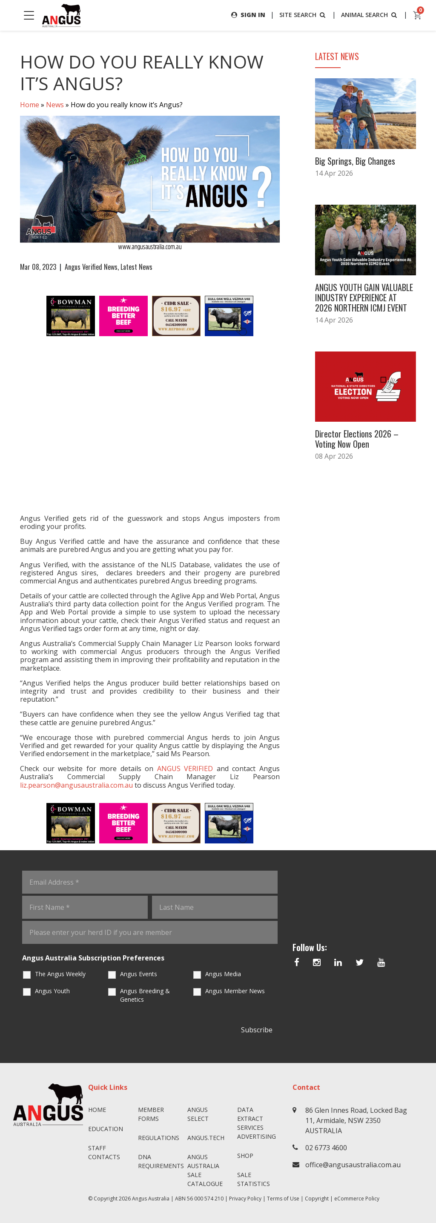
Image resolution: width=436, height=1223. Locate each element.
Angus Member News (235, 991)
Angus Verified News (91, 267)
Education (105, 1129)
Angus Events (138, 974)
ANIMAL (370, 15)
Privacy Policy (245, 1198)
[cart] (418, 15)
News (55, 104)
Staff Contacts (104, 1152)
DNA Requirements (159, 1161)
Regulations (158, 1138)
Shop (245, 1156)
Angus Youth (52, 991)
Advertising (256, 1136)
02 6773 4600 (326, 1147)
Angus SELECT (198, 1114)
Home (29, 104)
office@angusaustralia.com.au (353, 1164)
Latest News (136, 267)
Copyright (317, 1198)
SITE (303, 15)
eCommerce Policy (356, 1198)
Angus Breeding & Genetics (145, 995)
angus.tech (205, 1138)
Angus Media (223, 974)
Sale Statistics (253, 1179)
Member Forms (151, 1114)
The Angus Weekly (60, 974)
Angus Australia (150, 1198)
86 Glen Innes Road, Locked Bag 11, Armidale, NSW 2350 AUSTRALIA (356, 1120)
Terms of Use (283, 1198)
